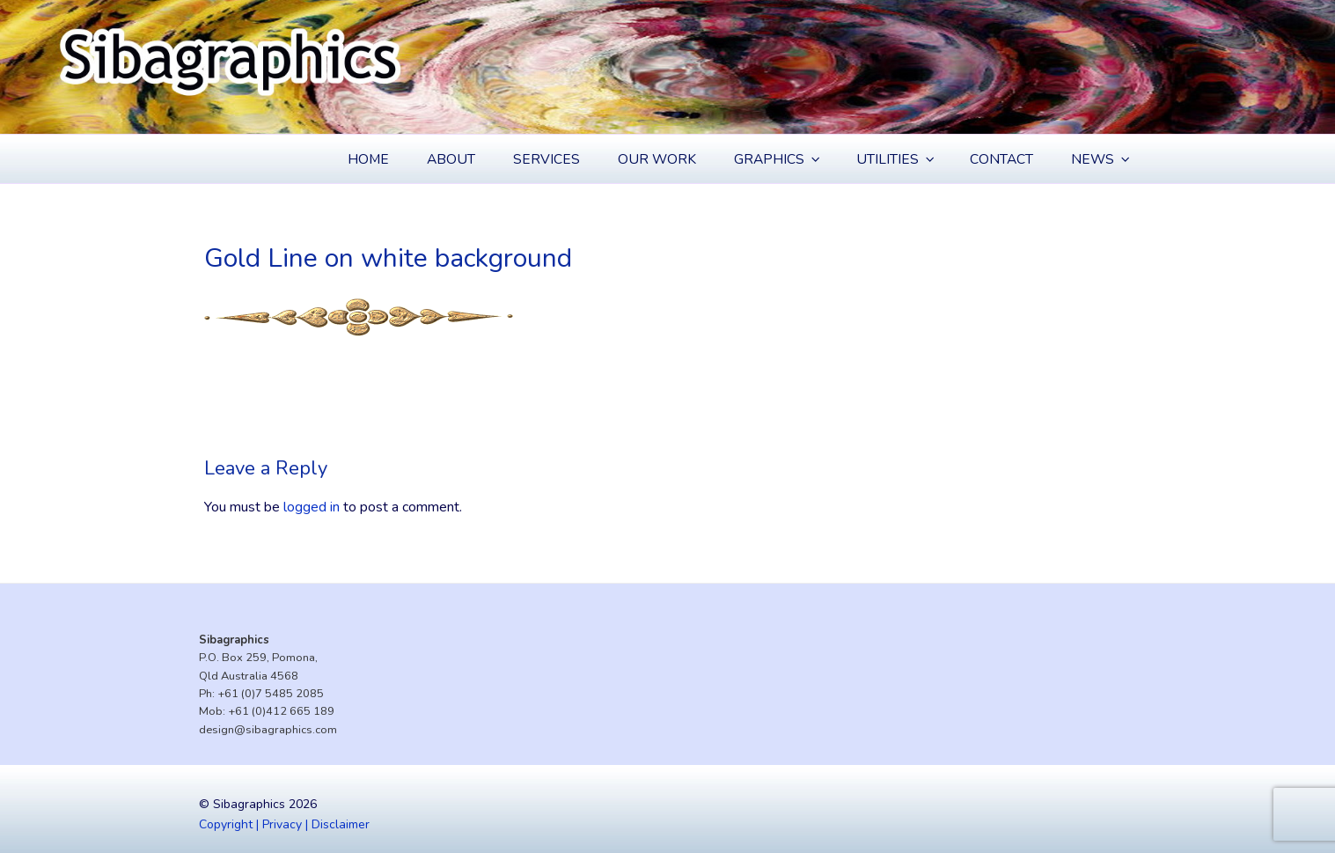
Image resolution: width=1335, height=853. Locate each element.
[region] (667, 67)
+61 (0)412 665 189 (281, 711)
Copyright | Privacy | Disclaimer (284, 824)
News (1102, 159)
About (451, 159)
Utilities (896, 159)
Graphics (778, 159)
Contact (1001, 159)
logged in (311, 507)
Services (546, 159)
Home (368, 159)
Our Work (657, 159)
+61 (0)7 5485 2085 (270, 694)
